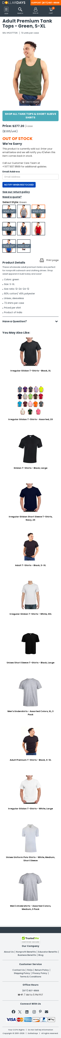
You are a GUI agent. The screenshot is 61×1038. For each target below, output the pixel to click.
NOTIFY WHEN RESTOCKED (19, 184)
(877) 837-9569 (50, 2)
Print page (52, 260)
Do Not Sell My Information (40, 1030)
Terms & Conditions (30, 976)
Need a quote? (12, 197)
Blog (40, 955)
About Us (9, 951)
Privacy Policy (39, 973)
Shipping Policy (22, 973)
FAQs (30, 970)
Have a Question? (16, 321)
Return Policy (42, 970)
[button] (35, 10)
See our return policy (16, 192)
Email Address (11, 171)
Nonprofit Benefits (26, 951)
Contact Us (18, 970)
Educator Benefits (47, 951)
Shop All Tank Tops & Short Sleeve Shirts (30, 116)
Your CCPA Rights (16, 1030)
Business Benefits (27, 955)
